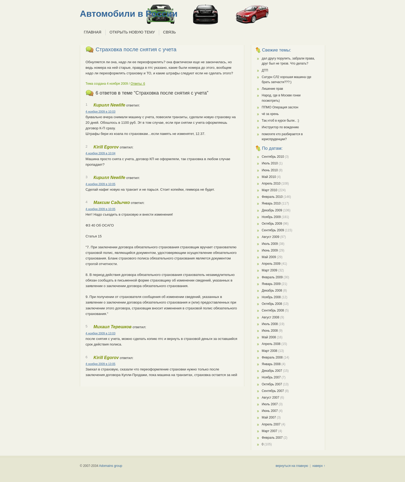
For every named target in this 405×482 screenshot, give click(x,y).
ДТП (265, 70)
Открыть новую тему (132, 32)
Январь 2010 (271, 203)
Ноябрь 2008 (271, 297)
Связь (169, 32)
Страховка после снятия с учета (136, 49)
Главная (92, 32)
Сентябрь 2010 (273, 157)
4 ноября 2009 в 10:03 (101, 111)
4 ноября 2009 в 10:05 (101, 184)
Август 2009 (270, 237)
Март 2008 (269, 351)
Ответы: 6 (137, 84)
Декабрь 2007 (272, 371)
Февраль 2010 (272, 197)
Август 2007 (270, 397)
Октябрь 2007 (272, 384)
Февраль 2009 (272, 277)
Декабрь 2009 (272, 210)
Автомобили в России (128, 14)
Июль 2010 (270, 163)
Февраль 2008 (272, 357)
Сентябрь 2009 (273, 230)
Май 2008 (269, 337)
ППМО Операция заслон (280, 107)
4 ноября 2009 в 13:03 (101, 333)
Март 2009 (269, 270)
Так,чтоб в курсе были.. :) (280, 120)
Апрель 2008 (271, 344)
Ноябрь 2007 (271, 377)
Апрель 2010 (271, 183)
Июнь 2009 (270, 250)
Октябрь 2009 (272, 223)
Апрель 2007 (271, 424)
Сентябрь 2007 (273, 391)
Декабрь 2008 (272, 290)
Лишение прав (272, 89)
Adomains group (110, 466)
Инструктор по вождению (280, 127)
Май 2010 (269, 177)
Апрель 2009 (271, 264)
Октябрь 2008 (272, 304)
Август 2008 (270, 317)
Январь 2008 (271, 364)
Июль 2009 (270, 244)
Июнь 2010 (270, 170)
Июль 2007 (270, 404)
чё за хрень (270, 114)
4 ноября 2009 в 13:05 (101, 363)
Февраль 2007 (272, 438)
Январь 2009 (271, 284)
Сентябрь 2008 (273, 310)
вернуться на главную (292, 466)
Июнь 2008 (270, 330)
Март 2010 (269, 190)
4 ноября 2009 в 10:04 (101, 153)
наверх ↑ (318, 466)
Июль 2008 (270, 324)
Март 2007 (269, 431)
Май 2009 (269, 257)
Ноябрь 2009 (271, 217)
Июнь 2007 (270, 411)
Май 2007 (269, 417)
